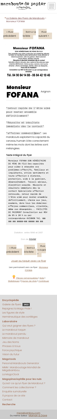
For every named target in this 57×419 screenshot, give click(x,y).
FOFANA (23, 95)
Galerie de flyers (16, 304)
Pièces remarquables (25, 278)
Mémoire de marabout (15, 338)
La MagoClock (10, 374)
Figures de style (29, 281)
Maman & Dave (38, 415)
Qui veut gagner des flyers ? (18, 325)
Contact (7, 399)
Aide (42, 278)
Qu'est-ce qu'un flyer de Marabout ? (23, 383)
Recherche (9, 404)
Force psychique (12, 350)
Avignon (45, 91)
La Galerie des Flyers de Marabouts (25, 18)
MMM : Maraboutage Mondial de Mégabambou (21, 369)
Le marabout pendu (14, 334)
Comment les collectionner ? (19, 387)
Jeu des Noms (10, 342)
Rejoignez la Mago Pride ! (17, 308)
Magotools (9, 359)
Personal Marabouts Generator (20, 363)
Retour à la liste (29, 34)
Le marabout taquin (14, 329)
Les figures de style (13, 312)
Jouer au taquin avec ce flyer (28, 261)
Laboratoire (9, 321)
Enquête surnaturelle (14, 391)
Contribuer (43, 281)
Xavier (32, 239)
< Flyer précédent (9, 34)
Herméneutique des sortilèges (20, 316)
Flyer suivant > (43, 34)
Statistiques (13, 281)
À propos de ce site (13, 395)
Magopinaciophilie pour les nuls (21, 379)
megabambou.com (28, 413)
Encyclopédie (10, 300)
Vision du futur (10, 354)
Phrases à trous (11, 346)
